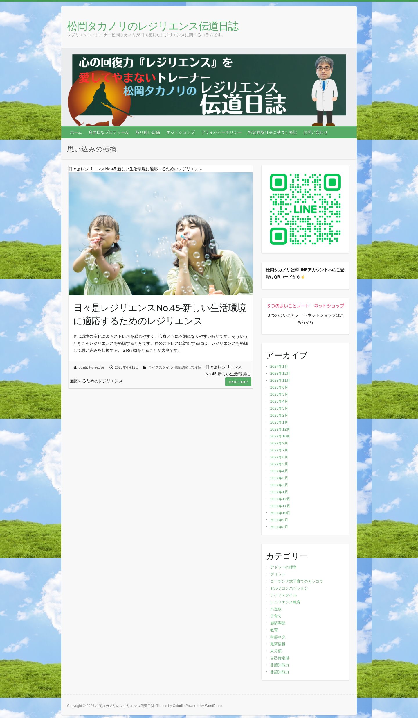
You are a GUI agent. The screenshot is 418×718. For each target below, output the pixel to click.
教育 (274, 630)
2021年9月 (279, 520)
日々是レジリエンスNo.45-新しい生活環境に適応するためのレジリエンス (159, 314)
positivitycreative (91, 367)
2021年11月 (280, 506)
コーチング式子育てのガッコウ (296, 581)
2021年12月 (280, 499)
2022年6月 (279, 457)
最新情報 (277, 644)
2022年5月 (279, 464)
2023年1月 (279, 422)
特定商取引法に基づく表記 (272, 132)
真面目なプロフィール (109, 132)
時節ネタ (277, 637)
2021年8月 (279, 527)
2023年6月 (279, 387)
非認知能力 (279, 665)
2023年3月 (279, 408)
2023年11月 (280, 380)
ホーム (76, 132)
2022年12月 (280, 429)
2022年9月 (279, 443)
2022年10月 (280, 436)
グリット (277, 574)
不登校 (276, 609)
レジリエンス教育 (285, 602)
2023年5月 (279, 394)
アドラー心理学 (283, 567)
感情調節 (181, 367)
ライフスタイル (160, 367)
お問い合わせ (315, 132)
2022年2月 (279, 485)
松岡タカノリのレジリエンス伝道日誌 (152, 26)
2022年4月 (279, 471)
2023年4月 (279, 401)
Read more (238, 381)
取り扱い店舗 (148, 132)
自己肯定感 (279, 658)
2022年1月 (279, 492)
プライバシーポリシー (221, 132)
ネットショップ (180, 132)
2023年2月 (279, 415)
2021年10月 (280, 513)
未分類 (195, 367)
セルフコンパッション (289, 588)
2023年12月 (280, 373)
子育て (276, 616)
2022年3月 (279, 478)
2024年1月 (279, 366)
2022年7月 (279, 450)
